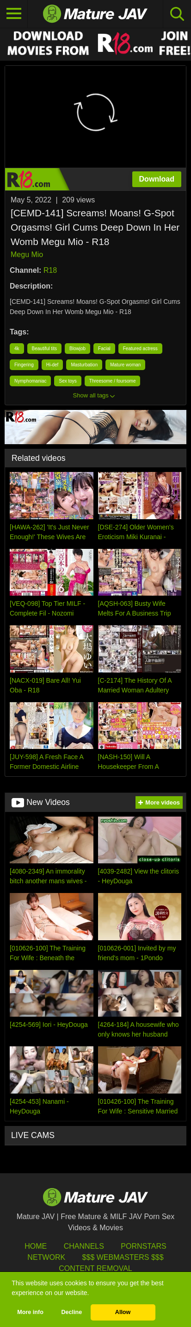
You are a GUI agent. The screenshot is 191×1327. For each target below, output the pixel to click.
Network (46, 1257)
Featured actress (140, 348)
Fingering (24, 364)
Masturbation (84, 364)
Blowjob (77, 348)
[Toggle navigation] (14, 14)
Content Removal (95, 1268)
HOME (36, 1246)
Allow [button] (123, 1312)
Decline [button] (71, 1312)
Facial (104, 348)
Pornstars (143, 1246)
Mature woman (125, 364)
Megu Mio (27, 254)
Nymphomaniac (30, 381)
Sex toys (67, 381)
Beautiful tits (44, 348)
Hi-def (52, 364)
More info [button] (30, 1312)
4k (16, 348)
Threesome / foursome (112, 381)
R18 (50, 270)
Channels (84, 1246)
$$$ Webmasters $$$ (123, 1257)
